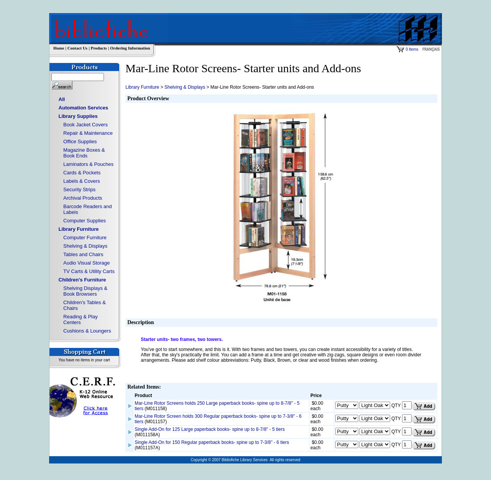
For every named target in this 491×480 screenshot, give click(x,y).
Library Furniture (79, 229)
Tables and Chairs (83, 254)
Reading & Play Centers (80, 319)
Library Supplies (78, 116)
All (62, 99)
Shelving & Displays (85, 246)
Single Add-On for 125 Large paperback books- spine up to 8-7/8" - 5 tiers (210, 429)
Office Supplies (80, 141)
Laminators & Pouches (88, 164)
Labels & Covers (81, 181)
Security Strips (79, 189)
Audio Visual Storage (86, 263)
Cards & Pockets (82, 172)
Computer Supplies (84, 220)
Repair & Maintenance (88, 133)
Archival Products (82, 198)
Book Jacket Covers (85, 124)
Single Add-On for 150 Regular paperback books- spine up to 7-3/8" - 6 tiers (212, 442)
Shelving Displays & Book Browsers (85, 291)
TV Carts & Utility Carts (89, 271)
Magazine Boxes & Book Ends (84, 153)
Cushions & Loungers (87, 331)
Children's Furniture (82, 280)
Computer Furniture (85, 237)
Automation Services (83, 108)
